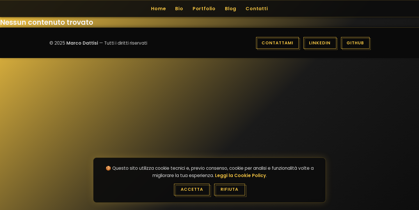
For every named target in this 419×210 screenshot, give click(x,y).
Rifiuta (229, 189)
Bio (179, 8)
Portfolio (204, 8)
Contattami (277, 43)
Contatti (257, 8)
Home (158, 8)
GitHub (355, 43)
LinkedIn (320, 43)
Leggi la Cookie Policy (240, 175)
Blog (230, 8)
